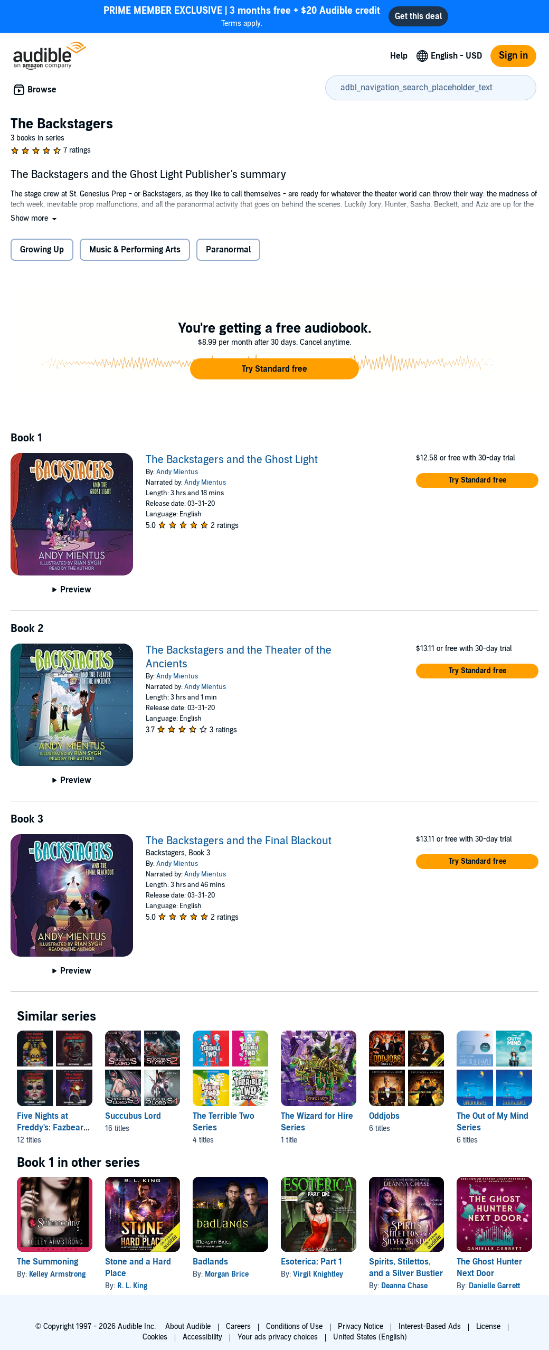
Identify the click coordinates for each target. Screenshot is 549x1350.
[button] (35, 218)
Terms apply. (241, 16)
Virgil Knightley (318, 1274)
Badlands (210, 1262)
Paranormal (228, 249)
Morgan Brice (227, 1274)
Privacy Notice (360, 1326)
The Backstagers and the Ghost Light (232, 460)
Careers (238, 1326)
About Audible (188, 1326)
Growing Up (42, 249)
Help (399, 56)
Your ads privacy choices (278, 1337)
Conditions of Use (294, 1326)
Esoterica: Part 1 (311, 1262)
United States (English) (370, 1337)
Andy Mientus (177, 472)
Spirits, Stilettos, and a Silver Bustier (406, 1268)
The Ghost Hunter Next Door (489, 1268)
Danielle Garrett (494, 1285)
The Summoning (47, 1262)
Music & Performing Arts (135, 249)
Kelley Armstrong (57, 1274)
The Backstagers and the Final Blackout (239, 841)
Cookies (155, 1337)
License (488, 1326)
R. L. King (132, 1285)
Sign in (513, 55)
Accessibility (202, 1337)
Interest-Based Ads (430, 1326)
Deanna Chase (404, 1285)
